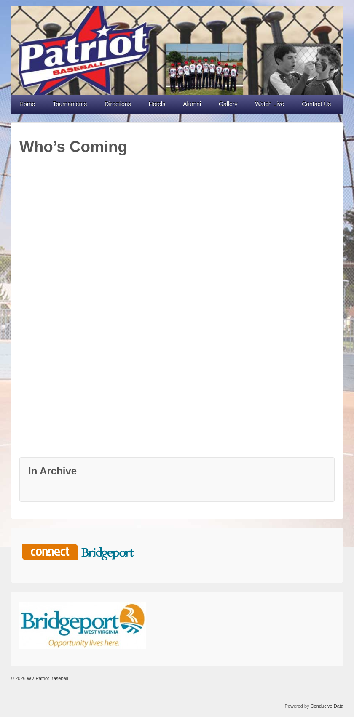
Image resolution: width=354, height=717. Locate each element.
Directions (118, 104)
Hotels (157, 104)
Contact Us (316, 104)
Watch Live (269, 104)
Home (27, 104)
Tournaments (70, 104)
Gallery (228, 104)
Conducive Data (327, 706)
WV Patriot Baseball (47, 678)
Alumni (192, 104)
